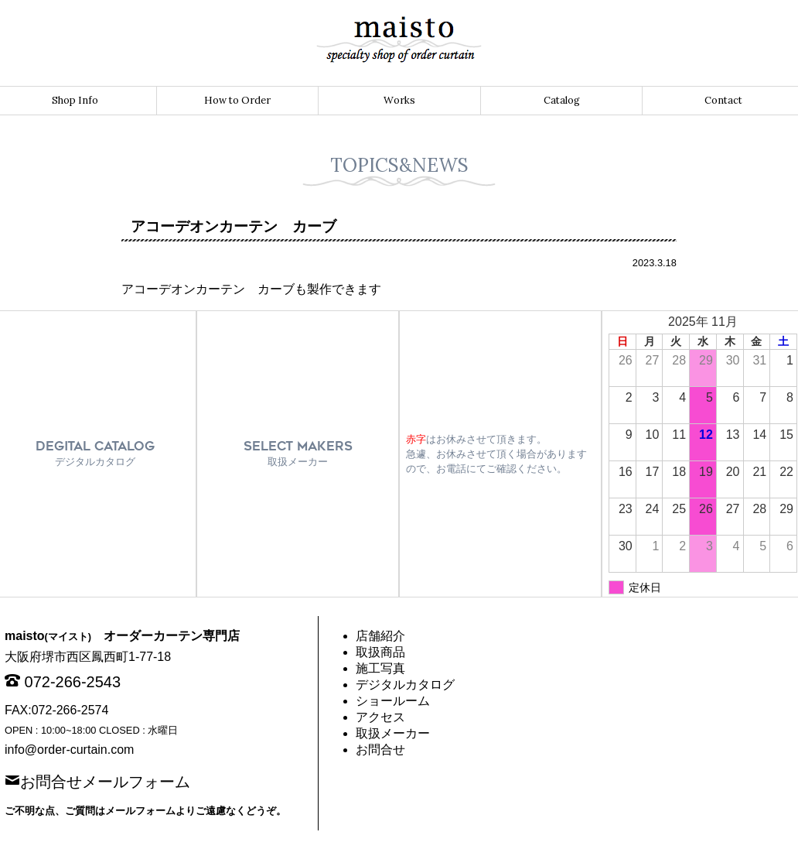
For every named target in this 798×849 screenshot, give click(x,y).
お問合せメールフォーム (105, 780)
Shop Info (75, 100)
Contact (723, 100)
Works (399, 100)
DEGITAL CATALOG (95, 453)
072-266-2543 (73, 681)
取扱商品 (380, 652)
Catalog (562, 100)
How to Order (237, 100)
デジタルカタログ (405, 684)
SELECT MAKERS (298, 453)
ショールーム (393, 700)
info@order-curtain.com (69, 749)
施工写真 (380, 668)
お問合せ (380, 749)
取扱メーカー (393, 733)
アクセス (380, 717)
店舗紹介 (380, 635)
